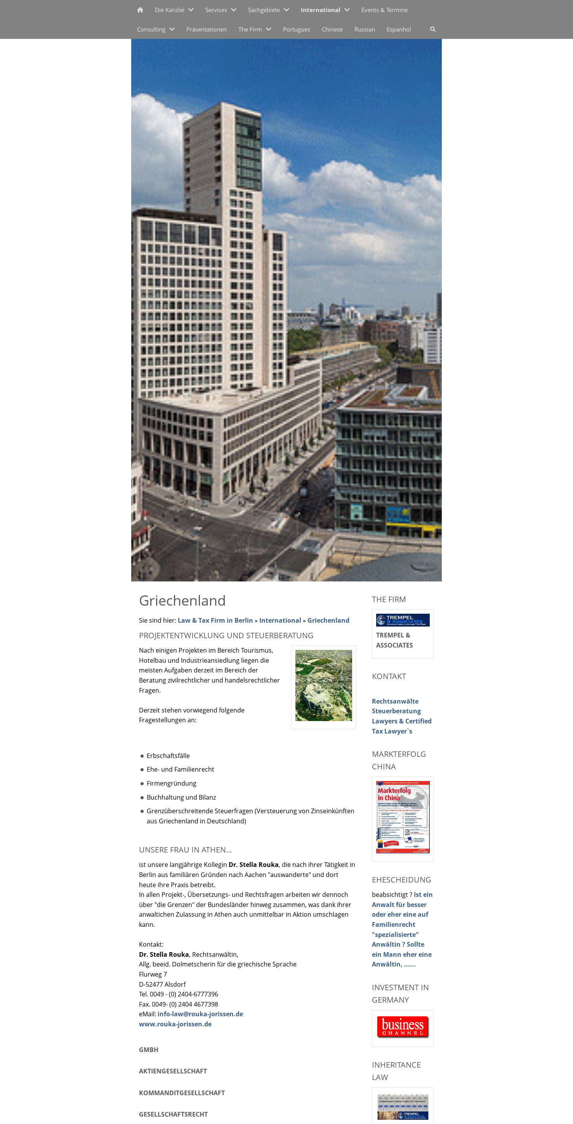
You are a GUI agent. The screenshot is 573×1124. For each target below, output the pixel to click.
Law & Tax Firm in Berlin (215, 620)
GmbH (148, 1049)
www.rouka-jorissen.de (175, 1024)
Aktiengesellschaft (173, 1071)
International (280, 620)
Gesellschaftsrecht (173, 1114)
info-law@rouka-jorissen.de (200, 1014)
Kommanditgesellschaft (182, 1093)
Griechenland (328, 620)
